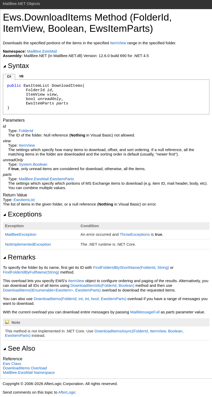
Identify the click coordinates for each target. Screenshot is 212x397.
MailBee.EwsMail (42, 51)
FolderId (26, 130)
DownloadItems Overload (25, 368)
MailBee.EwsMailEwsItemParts (46, 179)
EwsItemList (24, 199)
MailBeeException (20, 234)
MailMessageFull (145, 312)
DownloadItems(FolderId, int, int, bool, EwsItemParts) (80, 298)
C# (9, 76)
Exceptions (22, 214)
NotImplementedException (28, 244)
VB (21, 76)
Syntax (16, 66)
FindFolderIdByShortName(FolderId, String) (131, 267)
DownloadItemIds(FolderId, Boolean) (102, 285)
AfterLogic (67, 392)
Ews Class (12, 363)
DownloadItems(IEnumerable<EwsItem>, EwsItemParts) (52, 290)
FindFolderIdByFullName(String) (31, 272)
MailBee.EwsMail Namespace (29, 372)
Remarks (19, 257)
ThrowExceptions (135, 234)
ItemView (118, 43)
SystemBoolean (33, 164)
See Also (19, 348)
